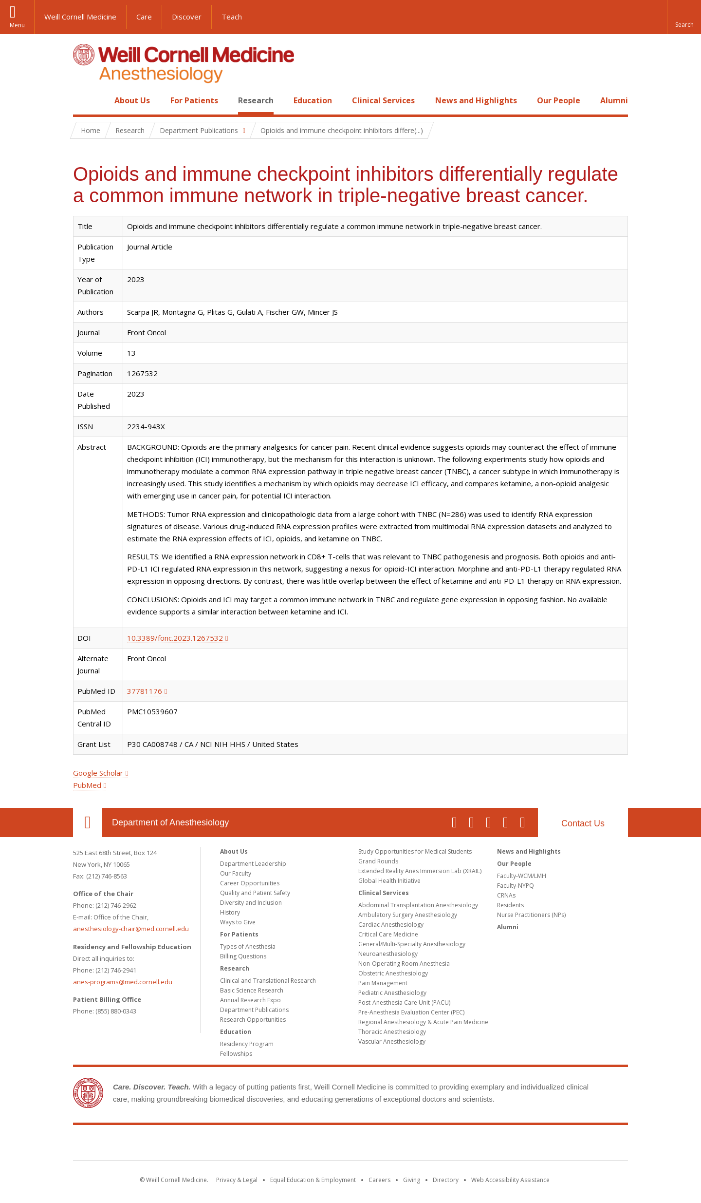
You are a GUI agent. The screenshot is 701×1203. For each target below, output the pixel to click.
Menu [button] (17, 25)
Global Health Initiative (389, 881)
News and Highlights (476, 100)
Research (256, 100)
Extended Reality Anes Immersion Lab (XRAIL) (419, 871)
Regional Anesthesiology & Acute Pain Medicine (423, 1022)
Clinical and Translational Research (268, 980)
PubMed (87, 785)
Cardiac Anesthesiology (391, 924)
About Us (132, 100)
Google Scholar (98, 773)
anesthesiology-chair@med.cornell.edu (131, 928)
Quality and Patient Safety (255, 893)
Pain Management (382, 983)
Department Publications (254, 1010)
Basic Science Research (251, 990)
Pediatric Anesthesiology (392, 993)
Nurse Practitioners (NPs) (531, 915)
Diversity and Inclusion (251, 902)
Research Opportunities (253, 1019)
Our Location (87, 822)
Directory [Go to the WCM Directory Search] (446, 1180)
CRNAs (506, 895)
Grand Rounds (378, 861)
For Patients (194, 100)
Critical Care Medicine (388, 934)
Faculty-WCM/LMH (521, 876)
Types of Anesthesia (248, 946)
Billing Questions (243, 956)
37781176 (144, 691)
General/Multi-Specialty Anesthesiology (411, 944)
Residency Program (247, 1044)
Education (313, 100)
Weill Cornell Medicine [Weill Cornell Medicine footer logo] (350, 1144)
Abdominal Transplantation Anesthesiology (418, 905)
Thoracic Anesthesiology (392, 1032)
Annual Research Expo (250, 1000)
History (230, 912)
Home (84, 100)
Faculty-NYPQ (515, 885)
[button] (684, 17)
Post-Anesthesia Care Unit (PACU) (404, 1002)
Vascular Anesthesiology (391, 1041)
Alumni (614, 100)
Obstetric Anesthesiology (393, 973)
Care (144, 16)
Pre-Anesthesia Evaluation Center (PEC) (411, 1012)
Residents (510, 905)
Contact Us (583, 823)
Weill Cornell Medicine (80, 16)
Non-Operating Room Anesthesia (404, 963)
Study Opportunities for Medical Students (415, 851)
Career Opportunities (249, 883)
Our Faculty (235, 873)
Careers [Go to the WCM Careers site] (379, 1180)
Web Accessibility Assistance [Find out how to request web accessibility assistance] (510, 1180)
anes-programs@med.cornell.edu (122, 981)
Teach (231, 16)
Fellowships (236, 1054)
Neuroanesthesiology (388, 954)
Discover (187, 16)
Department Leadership (253, 863)
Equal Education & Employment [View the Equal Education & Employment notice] (313, 1180)
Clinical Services (383, 100)
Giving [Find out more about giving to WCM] (411, 1180)
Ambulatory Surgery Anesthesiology (407, 915)
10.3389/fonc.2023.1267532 (175, 638)
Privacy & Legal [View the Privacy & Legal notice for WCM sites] (237, 1180)
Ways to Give (238, 922)
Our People (558, 100)
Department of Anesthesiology (170, 822)
